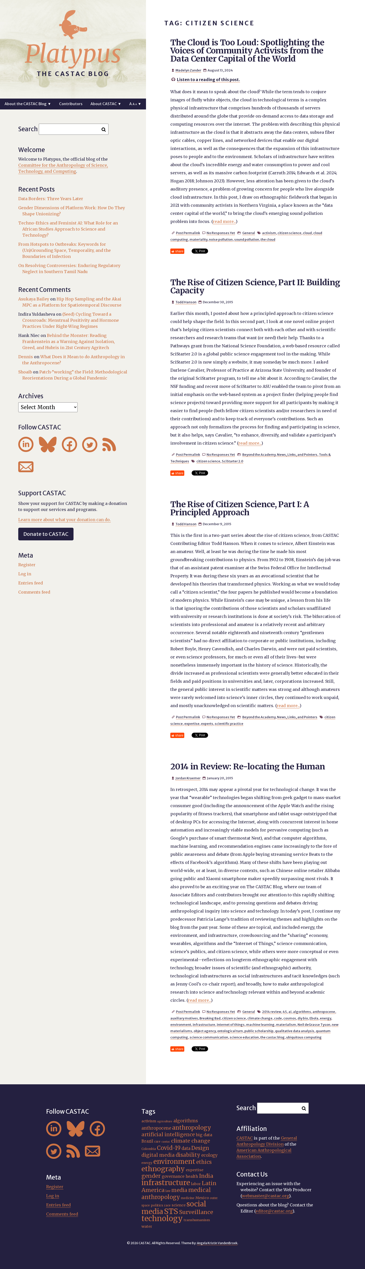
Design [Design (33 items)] (200, 1148)
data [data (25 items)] (185, 1148)
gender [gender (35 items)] (151, 1175)
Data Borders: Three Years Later (50, 198)
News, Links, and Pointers (297, 454)
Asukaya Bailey (33, 298)
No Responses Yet (221, 233)
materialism (286, 1024)
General (248, 233)
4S (285, 1012)
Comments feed (34, 592)
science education (244, 1037)
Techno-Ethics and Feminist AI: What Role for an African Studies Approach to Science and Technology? (68, 229)
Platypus (73, 54)
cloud (307, 233)
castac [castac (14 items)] (165, 1141)
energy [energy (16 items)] (146, 1163)
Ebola (313, 1018)
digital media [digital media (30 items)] (158, 1155)
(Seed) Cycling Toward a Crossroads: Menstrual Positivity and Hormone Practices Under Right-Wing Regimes (70, 320)
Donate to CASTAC (45, 534)
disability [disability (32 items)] (188, 1155)
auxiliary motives (184, 1018)
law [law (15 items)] (168, 1191)
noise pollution (221, 239)
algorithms (302, 1012)
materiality (198, 239)
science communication (209, 1037)
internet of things (231, 1024)
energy (325, 1018)
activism (269, 233)
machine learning (260, 1024)
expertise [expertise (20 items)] (194, 1170)
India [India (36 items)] (206, 1175)
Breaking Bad (210, 1018)
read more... (224, 221)
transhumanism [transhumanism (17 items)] (197, 1220)
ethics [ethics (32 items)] (204, 1162)
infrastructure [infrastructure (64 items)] (165, 1182)
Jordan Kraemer (187, 778)
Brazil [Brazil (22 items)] (147, 1141)
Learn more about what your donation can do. (64, 519)
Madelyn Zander (188, 70)
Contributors (70, 104)
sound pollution (246, 239)
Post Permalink (188, 233)
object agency (205, 1031)
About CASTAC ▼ (105, 104)
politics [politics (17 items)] (157, 1205)
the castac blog (272, 1037)
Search (28, 129)
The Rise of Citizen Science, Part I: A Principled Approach (239, 508)
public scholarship (258, 1031)
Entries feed (30, 582)
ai (289, 1012)
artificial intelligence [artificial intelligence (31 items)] (168, 1134)
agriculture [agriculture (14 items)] (164, 1121)
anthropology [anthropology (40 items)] (191, 1127)
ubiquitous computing (304, 1037)
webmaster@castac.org (265, 1195)
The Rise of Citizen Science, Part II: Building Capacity (255, 286)
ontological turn (230, 1031)
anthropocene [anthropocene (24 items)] (156, 1128)
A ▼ (135, 104)
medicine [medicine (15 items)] (187, 1198)
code (278, 1018)
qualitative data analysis (294, 1031)
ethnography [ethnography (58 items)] (163, 1169)
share (179, 251)
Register (26, 564)
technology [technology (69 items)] (162, 1218)
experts (207, 724)
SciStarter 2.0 (232, 461)
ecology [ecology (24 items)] (209, 1155)
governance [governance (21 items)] (173, 1176)
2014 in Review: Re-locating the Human (247, 767)
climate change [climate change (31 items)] (190, 1141)
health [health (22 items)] (192, 1176)
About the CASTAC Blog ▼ (28, 104)
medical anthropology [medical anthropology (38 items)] (176, 1193)
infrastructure (204, 1024)
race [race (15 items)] (167, 1205)
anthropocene (324, 1012)
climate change (259, 1018)
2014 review (271, 1012)
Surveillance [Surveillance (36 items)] (196, 1212)
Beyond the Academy (259, 454)
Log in (24, 573)
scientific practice (229, 724)
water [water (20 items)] (146, 1226)
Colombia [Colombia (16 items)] (148, 1149)
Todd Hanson (185, 302)
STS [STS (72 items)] (171, 1211)
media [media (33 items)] (179, 1190)
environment (180, 1024)
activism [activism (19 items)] (148, 1121)
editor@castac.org (274, 1211)
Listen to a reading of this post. (208, 79)
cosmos (289, 1018)
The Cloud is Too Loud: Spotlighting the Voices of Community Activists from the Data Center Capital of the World (247, 50)
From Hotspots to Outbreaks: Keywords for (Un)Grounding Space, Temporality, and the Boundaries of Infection (64, 250)
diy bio (303, 1018)
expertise (191, 724)
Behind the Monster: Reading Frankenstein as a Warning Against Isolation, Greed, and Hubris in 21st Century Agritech (68, 341)
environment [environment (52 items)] (174, 1162)
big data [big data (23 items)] (204, 1134)
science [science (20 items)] (179, 1205)
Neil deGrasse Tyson (314, 1024)
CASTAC (244, 1138)
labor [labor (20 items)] (196, 1184)
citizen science (289, 233)
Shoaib (25, 371)
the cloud (268, 239)
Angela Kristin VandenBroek (217, 1243)
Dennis (25, 356)
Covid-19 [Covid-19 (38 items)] (168, 1147)
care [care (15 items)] (157, 1141)
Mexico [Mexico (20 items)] (202, 1198)
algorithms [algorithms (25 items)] (185, 1121)
